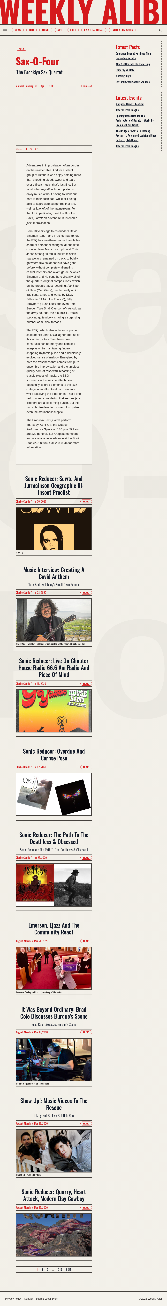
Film (33, 30)
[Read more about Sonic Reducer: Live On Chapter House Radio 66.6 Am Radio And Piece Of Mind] (54, 712)
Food (75, 30)
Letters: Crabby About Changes (133, 82)
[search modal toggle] (158, 30)
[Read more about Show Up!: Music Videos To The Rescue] (54, 1153)
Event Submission (124, 30)
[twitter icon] (31, 149)
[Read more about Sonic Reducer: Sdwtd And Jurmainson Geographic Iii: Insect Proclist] (54, 531)
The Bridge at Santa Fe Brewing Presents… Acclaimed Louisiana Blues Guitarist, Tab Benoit (136, 135)
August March (23, 941)
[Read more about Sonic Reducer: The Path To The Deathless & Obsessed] (54, 886)
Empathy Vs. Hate (125, 70)
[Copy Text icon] (36, 149)
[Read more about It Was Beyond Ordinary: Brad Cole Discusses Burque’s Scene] (54, 1062)
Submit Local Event (47, 1298)
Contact (28, 1298)
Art (61, 30)
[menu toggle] (7, 30)
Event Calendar (95, 30)
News (20, 30)
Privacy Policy (13, 1298)
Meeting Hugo (123, 76)
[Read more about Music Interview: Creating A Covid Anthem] (54, 622)
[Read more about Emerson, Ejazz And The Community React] (54, 971)
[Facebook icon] (26, 149)
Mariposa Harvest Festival (130, 104)
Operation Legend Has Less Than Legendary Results (133, 56)
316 (60, 1269)
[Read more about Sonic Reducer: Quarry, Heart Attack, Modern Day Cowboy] (54, 1236)
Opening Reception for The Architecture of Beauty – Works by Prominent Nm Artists (135, 120)
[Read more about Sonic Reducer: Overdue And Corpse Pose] (54, 796)
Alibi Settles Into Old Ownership (133, 64)
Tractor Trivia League (127, 110)
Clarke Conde (23, 501)
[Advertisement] (54, 117)
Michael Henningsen (26, 86)
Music (47, 30)
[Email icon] (42, 149)
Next (68, 1269)
